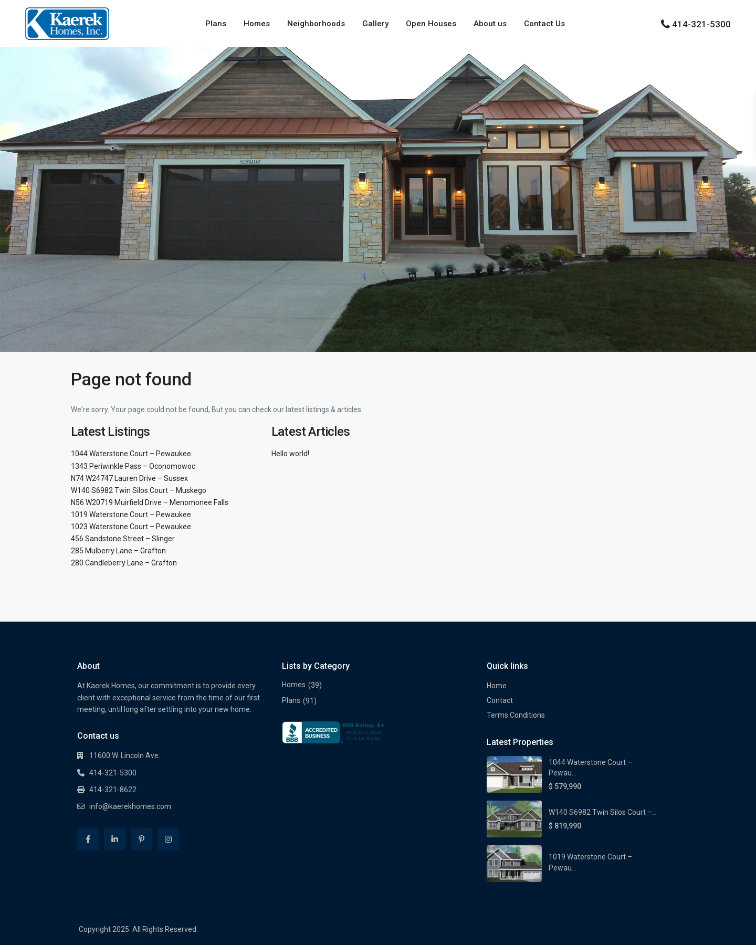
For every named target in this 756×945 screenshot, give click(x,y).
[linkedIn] (114, 839)
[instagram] (168, 839)
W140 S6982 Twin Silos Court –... (603, 812)
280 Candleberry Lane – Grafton (124, 563)
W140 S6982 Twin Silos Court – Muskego (138, 490)
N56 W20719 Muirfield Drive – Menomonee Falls (149, 502)
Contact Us (544, 23)
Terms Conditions (516, 715)
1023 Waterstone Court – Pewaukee (131, 526)
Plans (215, 23)
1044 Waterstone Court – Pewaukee (131, 453)
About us (490, 23)
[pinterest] (141, 839)
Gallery (375, 23)
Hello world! (290, 453)
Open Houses (431, 23)
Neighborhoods (316, 23)
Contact (500, 700)
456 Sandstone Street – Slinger (123, 538)
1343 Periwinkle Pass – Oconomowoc (133, 466)
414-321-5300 (701, 24)
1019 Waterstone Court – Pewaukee (131, 514)
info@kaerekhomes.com (130, 806)
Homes (257, 23)
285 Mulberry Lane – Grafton (118, 551)
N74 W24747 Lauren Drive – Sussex (129, 478)
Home (497, 685)
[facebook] (88, 839)
